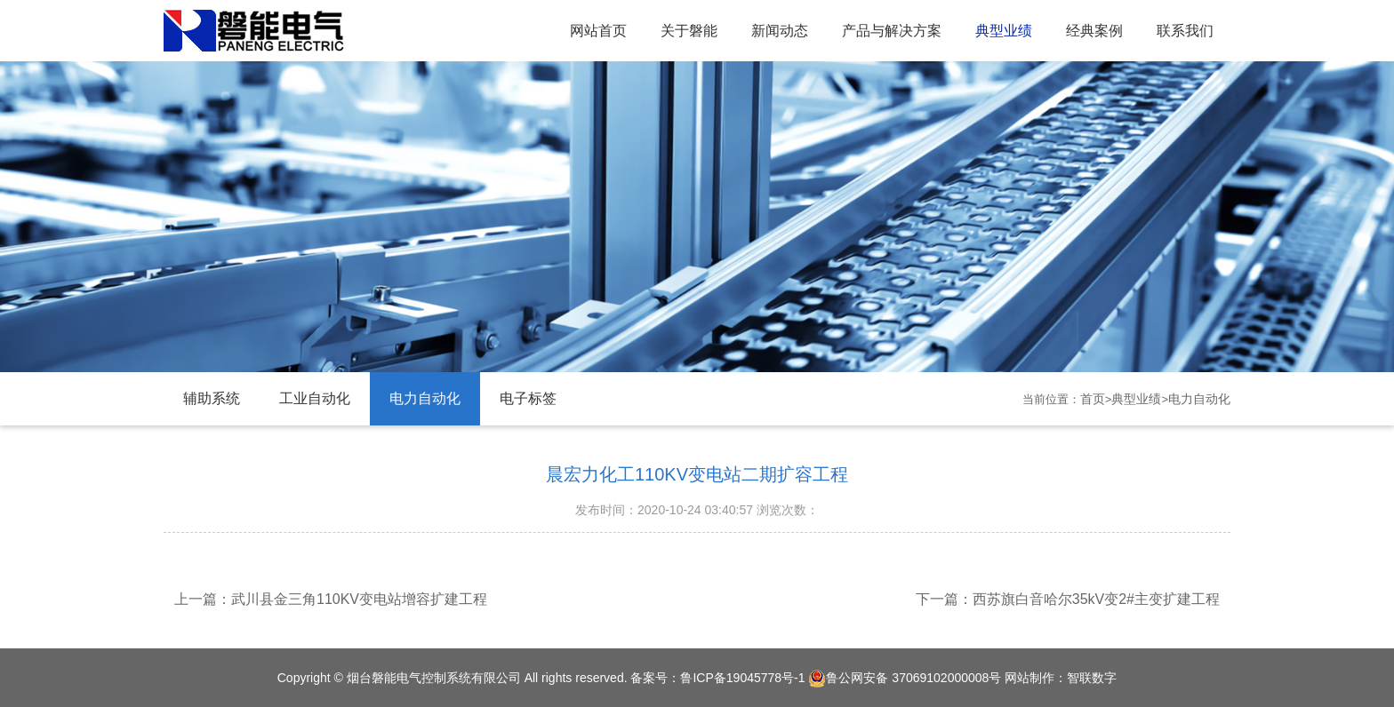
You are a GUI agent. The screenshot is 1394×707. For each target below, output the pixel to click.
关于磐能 (689, 30)
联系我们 (1185, 30)
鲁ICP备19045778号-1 (742, 678)
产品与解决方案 (891, 30)
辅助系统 (211, 398)
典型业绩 (1003, 30)
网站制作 (1029, 678)
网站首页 (598, 30)
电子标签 (528, 398)
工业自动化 (314, 398)
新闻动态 (779, 30)
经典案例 (1094, 30)
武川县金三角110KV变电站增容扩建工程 (359, 599)
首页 (1092, 399)
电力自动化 (425, 398)
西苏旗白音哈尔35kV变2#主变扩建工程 (1096, 599)
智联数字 (1092, 678)
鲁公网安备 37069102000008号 (904, 678)
